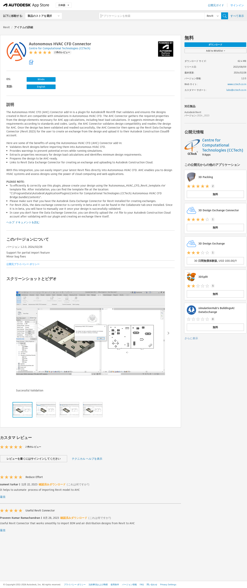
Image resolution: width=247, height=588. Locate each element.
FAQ (142, 584)
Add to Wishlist (215, 50)
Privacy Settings (168, 584)
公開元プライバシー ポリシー (23, 264)
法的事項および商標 (98, 584)
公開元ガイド (216, 5)
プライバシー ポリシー (75, 584)
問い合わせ (152, 584)
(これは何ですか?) (78, 484)
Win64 (41, 79)
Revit (6, 27)
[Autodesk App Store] (26, 5)
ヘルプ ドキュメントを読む (23, 222)
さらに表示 (191, 338)
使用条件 (115, 584)
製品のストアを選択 (40, 16)
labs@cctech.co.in (236, 90)
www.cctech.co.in (237, 84)
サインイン (237, 5)
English (41, 86)
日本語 (63, 5)
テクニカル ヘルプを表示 (87, 459)
